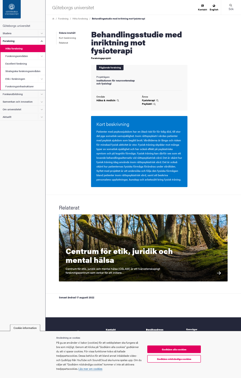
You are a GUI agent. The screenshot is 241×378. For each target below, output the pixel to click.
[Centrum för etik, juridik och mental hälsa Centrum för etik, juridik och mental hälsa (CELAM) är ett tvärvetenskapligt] (143, 247)
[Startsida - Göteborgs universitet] (22, 11)
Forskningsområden (16, 56)
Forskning (9, 41)
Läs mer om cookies (90, 369)
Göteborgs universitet (16, 25)
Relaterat (63, 42)
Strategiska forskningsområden (23, 71)
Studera (7, 33)
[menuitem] (202, 7)
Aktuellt (7, 117)
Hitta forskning (14, 48)
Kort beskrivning (67, 37)
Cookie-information (25, 328)
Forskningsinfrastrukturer (19, 86)
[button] (231, 7)
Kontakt (202, 8)
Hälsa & (107, 100)
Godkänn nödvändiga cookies (174, 359)
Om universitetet (12, 109)
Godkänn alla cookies (174, 349)
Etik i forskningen (15, 78)
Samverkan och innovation (18, 101)
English (214, 8)
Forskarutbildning (13, 94)
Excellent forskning (16, 63)
